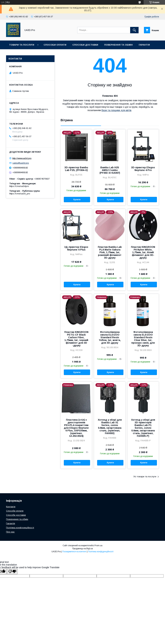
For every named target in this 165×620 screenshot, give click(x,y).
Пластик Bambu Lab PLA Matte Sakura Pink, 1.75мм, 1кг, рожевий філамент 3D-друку (110, 252)
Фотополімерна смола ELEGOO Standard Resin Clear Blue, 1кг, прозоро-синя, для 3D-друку (143, 339)
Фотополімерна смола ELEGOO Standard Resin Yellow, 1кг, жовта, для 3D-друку (110, 337)
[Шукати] (134, 30)
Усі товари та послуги (144, 476)
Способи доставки (85, 45)
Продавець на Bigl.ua (82, 548)
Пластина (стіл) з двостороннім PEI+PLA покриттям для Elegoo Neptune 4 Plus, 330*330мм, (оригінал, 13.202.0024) (76, 427)
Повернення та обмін (118, 45)
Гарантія (144, 45)
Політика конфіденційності (20, 527)
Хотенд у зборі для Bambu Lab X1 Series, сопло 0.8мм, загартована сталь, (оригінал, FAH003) (110, 426)
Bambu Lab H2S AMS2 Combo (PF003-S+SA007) (110, 170)
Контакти (10, 506)
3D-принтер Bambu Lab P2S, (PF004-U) (76, 168)
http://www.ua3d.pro (21, 158)
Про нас (10, 532)
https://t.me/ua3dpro (19, 186)
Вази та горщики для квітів (116, 110)
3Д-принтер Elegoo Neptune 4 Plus (76, 248)
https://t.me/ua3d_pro (19, 193)
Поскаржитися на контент (74, 551)
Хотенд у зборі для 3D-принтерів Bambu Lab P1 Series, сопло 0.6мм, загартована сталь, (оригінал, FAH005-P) (143, 427)
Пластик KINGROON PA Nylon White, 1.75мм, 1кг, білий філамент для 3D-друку (143, 252)
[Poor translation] (12, 571)
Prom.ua (98, 545)
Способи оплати (55, 45)
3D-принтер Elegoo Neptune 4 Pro (143, 168)
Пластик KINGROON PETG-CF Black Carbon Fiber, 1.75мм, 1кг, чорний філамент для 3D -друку (76, 339)
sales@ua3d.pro (20, 163)
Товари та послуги (21, 45)
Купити (76, 199)
